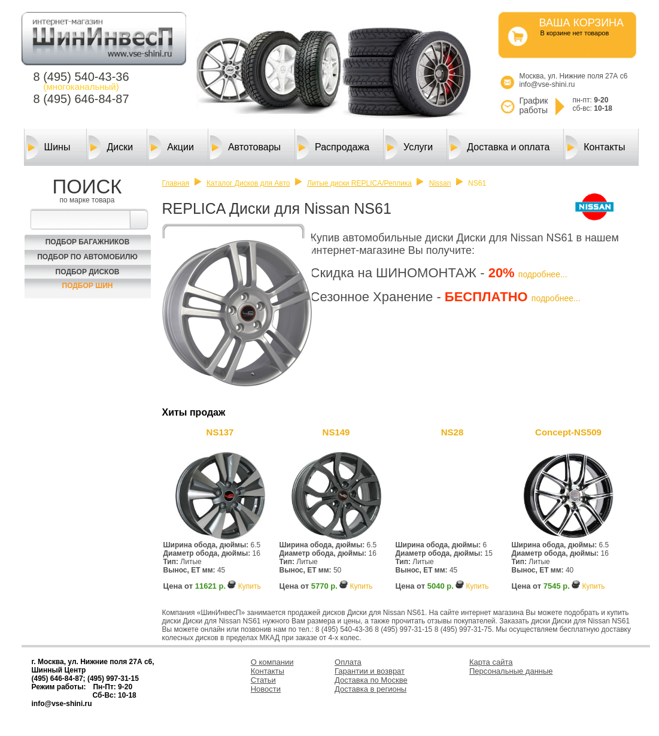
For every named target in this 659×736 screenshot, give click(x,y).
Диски (111, 147)
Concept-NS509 (568, 432)
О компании (272, 662)
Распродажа (333, 147)
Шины (48, 147)
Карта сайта (490, 662)
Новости (266, 688)
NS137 (220, 432)
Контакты (595, 147)
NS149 (336, 432)
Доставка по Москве (371, 680)
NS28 (452, 432)
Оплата (348, 662)
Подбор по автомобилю (87, 257)
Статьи (263, 680)
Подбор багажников (87, 242)
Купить (249, 586)
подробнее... (542, 274)
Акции (171, 147)
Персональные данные (511, 671)
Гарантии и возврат (370, 671)
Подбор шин (87, 285)
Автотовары (245, 147)
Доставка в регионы (370, 688)
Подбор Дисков (88, 272)
